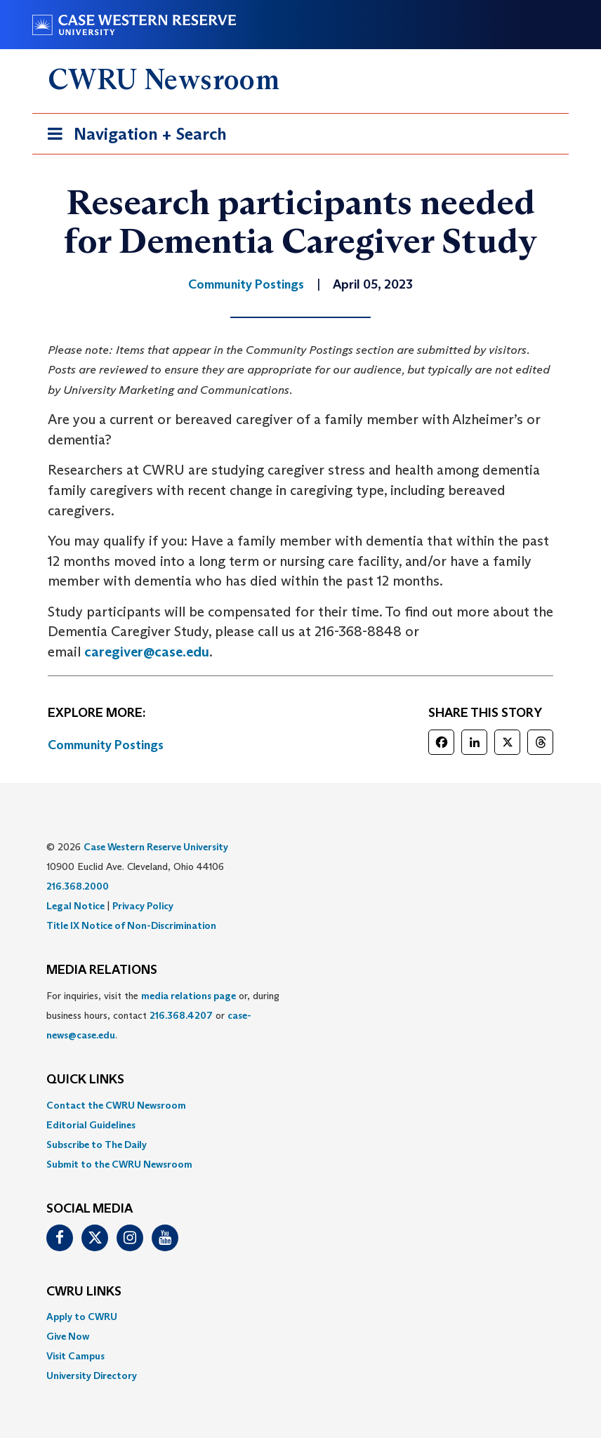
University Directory (91, 1375)
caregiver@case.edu (146, 651)
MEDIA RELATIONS (101, 970)
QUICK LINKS (85, 1080)
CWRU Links (83, 1292)
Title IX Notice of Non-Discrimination (131, 925)
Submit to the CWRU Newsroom (119, 1164)
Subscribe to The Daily (96, 1144)
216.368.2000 (77, 886)
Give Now (67, 1336)
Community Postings (106, 745)
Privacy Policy (142, 905)
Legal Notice (75, 905)
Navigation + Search (133, 136)
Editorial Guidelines (91, 1125)
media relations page (188, 995)
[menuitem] (300, 1105)
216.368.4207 (181, 1015)
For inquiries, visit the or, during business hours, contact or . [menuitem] (162, 1015)
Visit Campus (75, 1356)
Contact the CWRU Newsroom (116, 1105)
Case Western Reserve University (156, 846)
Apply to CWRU (81, 1316)
